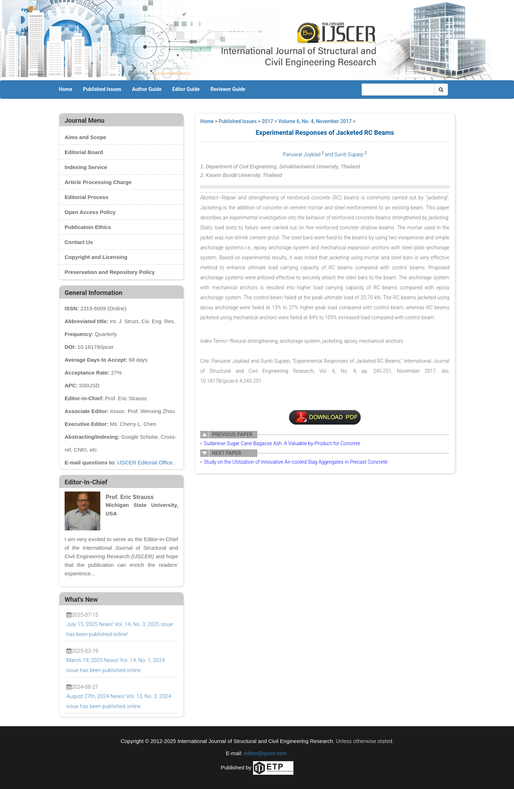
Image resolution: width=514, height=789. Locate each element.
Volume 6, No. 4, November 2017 (315, 121)
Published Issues (102, 89)
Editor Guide (186, 89)
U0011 (324, 417)
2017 (267, 121)
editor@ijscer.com (265, 753)
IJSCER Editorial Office (145, 462)
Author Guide (147, 89)
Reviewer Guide (227, 89)
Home (65, 89)
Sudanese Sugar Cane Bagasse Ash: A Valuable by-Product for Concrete (282, 443)
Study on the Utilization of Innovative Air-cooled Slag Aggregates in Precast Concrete (296, 462)
